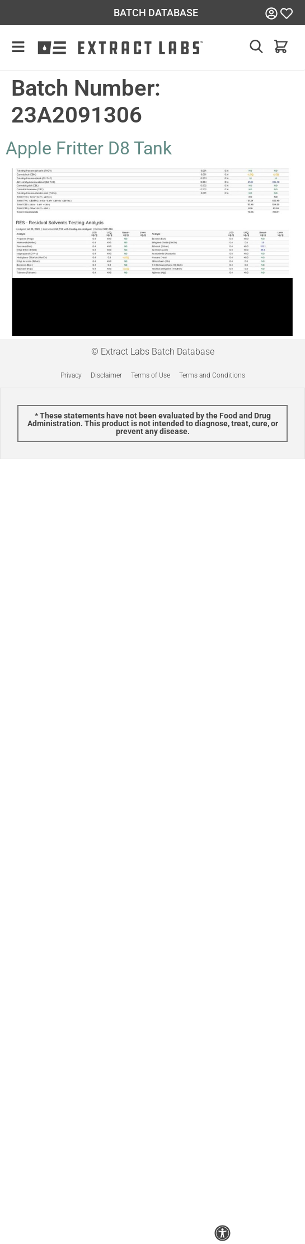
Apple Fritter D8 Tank (89, 148)
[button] (18, 48)
